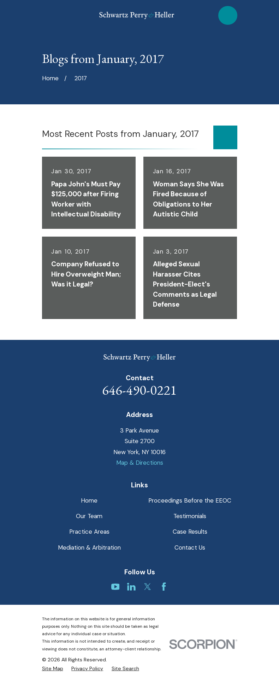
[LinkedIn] (131, 586)
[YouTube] (115, 586)
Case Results (190, 531)
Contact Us (189, 547)
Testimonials (189, 516)
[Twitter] (147, 586)
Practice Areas (89, 531)
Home (89, 500)
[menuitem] (52, 668)
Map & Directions (139, 462)
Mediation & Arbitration (89, 547)
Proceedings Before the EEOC (189, 500)
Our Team (89, 516)
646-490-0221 (139, 390)
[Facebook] (164, 586)
